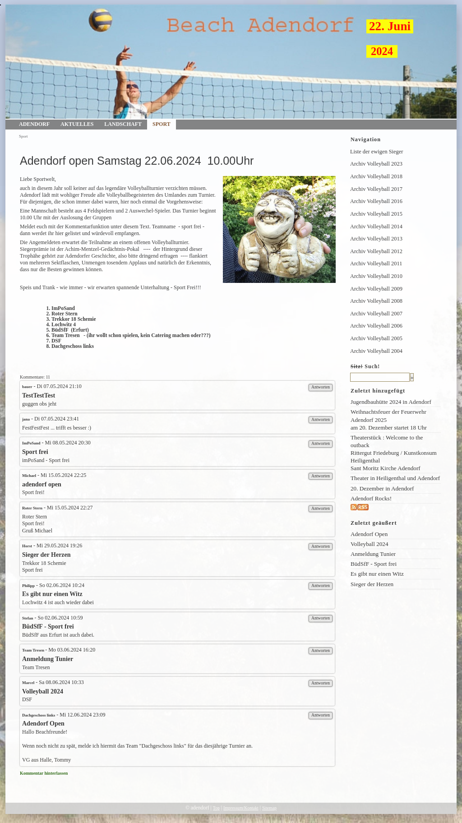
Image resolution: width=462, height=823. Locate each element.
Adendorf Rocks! (371, 498)
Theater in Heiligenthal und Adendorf (395, 478)
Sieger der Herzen (372, 584)
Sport (161, 124)
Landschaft (123, 124)
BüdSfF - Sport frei (374, 563)
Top (216, 807)
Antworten (320, 386)
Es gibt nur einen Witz (377, 573)
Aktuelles (76, 124)
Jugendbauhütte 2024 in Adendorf (391, 401)
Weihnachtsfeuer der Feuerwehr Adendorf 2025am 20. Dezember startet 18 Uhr (389, 419)
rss (372, 507)
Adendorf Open (369, 534)
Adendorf (34, 124)
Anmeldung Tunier (373, 553)
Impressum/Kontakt (241, 807)
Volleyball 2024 (369, 544)
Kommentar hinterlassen (44, 773)
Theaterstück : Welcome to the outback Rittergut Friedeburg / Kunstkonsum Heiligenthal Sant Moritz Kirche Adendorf (394, 453)
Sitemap (269, 807)
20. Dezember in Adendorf (382, 488)
